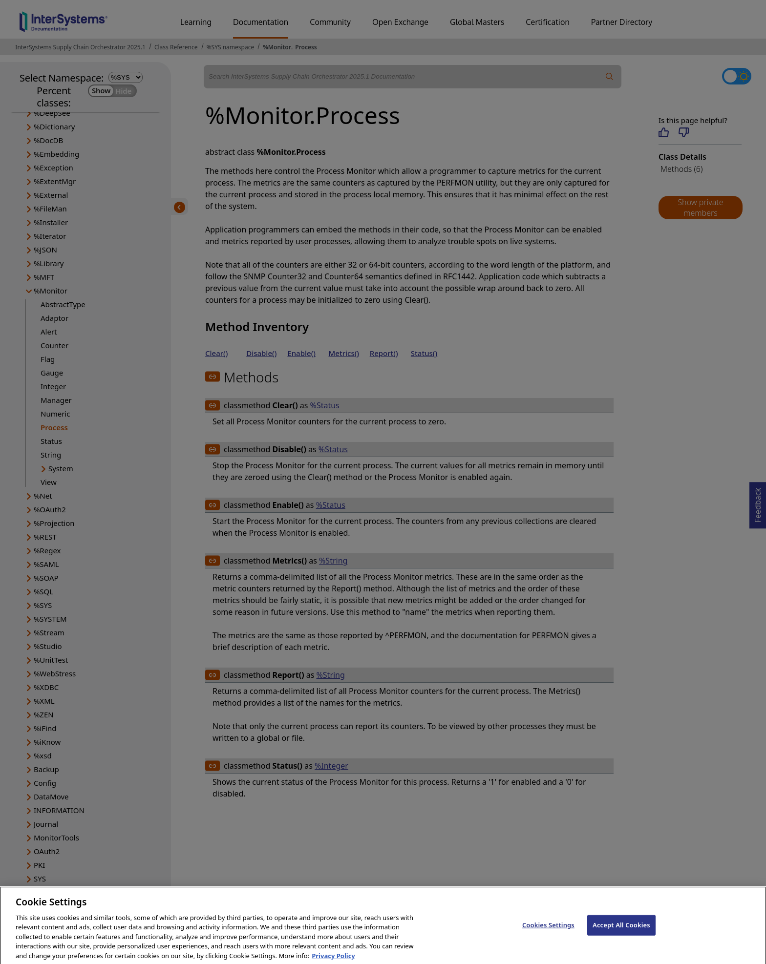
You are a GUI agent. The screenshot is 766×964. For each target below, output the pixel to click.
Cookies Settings (548, 932)
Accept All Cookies (621, 932)
